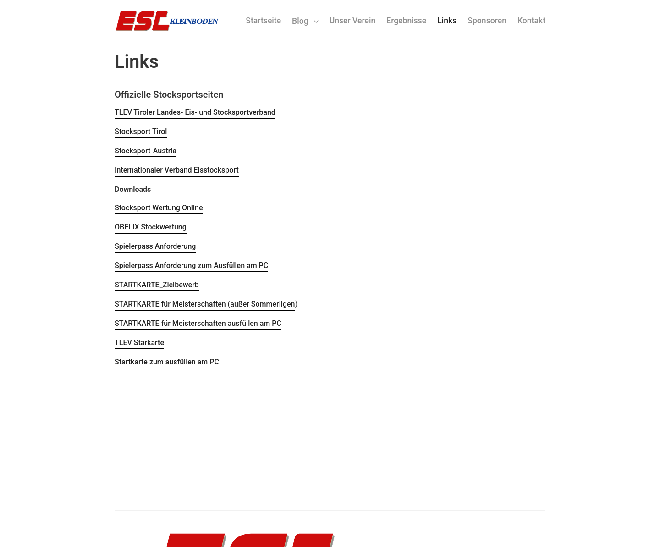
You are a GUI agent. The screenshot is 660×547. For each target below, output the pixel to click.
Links (446, 20)
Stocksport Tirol (141, 131)
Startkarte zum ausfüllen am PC (167, 361)
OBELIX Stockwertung (151, 227)
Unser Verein (353, 20)
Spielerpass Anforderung (155, 246)
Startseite (263, 20)
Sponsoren (487, 20)
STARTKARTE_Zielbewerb (157, 284)
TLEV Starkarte (139, 342)
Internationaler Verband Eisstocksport (177, 170)
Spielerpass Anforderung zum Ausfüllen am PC (191, 265)
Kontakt (531, 20)
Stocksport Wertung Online (159, 207)
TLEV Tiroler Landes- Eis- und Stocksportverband (195, 112)
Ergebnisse (406, 20)
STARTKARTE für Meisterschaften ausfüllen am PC (198, 323)
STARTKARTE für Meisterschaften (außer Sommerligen (205, 304)
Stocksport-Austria (145, 150)
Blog (300, 21)
